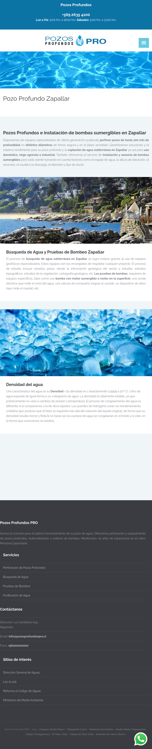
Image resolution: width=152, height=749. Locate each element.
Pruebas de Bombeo (16, 586)
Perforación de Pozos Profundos (24, 567)
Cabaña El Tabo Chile (82, 733)
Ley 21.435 (9, 681)
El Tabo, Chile (59, 733)
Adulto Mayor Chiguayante (131, 728)
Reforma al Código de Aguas (22, 691)
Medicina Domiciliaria (101, 728)
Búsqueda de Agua (15, 577)
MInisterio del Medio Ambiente (23, 700)
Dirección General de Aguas (21, 672)
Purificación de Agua (16, 595)
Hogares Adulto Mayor (52, 728)
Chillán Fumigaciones (38, 733)
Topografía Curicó (77, 728)
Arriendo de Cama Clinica (110, 733)
